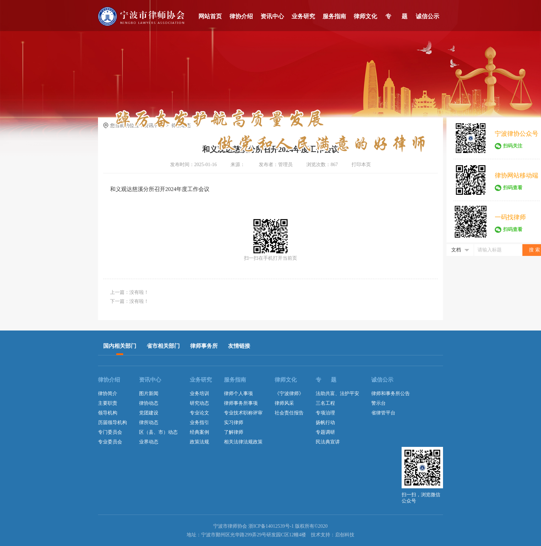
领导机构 (107, 412)
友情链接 (239, 346)
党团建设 (148, 412)
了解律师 (233, 432)
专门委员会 (110, 432)
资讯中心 (272, 16)
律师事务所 (204, 346)
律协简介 (107, 393)
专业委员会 (110, 441)
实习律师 (233, 422)
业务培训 (199, 393)
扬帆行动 (325, 422)
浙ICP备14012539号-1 (271, 526)
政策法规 (199, 441)
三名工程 (325, 403)
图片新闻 (148, 393)
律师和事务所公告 (390, 393)
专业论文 (199, 412)
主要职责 (107, 403)
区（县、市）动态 (158, 432)
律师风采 (284, 403)
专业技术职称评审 (243, 412)
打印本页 (361, 164)
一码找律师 (510, 217)
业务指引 (199, 422)
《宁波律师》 (289, 393)
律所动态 (148, 422)
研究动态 (199, 403)
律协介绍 (241, 16)
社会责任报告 (289, 412)
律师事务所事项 (241, 403)
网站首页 (210, 16)
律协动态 (148, 403)
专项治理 (325, 412)
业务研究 (303, 16)
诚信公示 (427, 16)
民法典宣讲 (328, 441)
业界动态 (148, 441)
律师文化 (365, 16)
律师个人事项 (238, 393)
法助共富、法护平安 (337, 393)
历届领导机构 (112, 422)
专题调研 (325, 432)
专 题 (396, 16)
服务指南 (334, 16)
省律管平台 (383, 412)
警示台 (378, 403)
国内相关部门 (119, 346)
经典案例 (199, 432)
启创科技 (344, 534)
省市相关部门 (163, 346)
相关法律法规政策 (243, 441)
